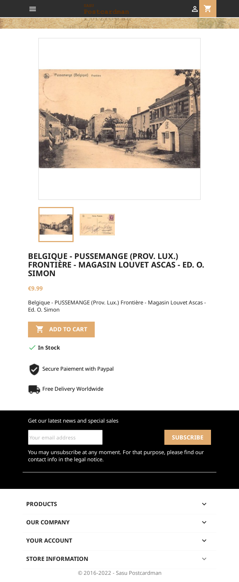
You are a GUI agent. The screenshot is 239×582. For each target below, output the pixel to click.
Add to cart (61, 329)
